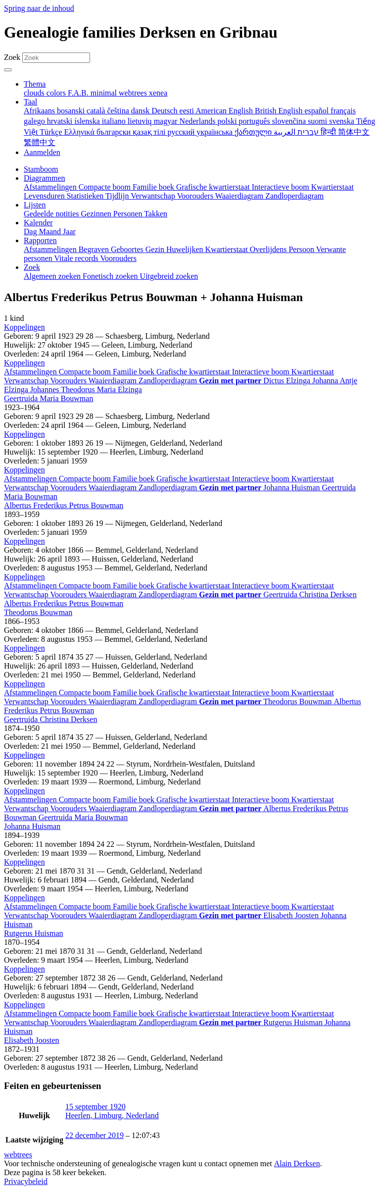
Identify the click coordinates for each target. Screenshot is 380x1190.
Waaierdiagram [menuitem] (240, 196)
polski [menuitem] (227, 121)
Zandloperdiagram (169, 380)
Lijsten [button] (35, 205)
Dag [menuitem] (31, 231)
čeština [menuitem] (119, 110)
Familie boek (134, 371)
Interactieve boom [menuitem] (281, 187)
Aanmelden (42, 152)
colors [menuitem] (57, 93)
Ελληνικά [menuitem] (80, 132)
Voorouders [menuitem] (196, 196)
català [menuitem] (97, 110)
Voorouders (69, 380)
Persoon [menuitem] (302, 249)
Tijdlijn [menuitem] (118, 196)
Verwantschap (27, 380)
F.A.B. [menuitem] (79, 93)
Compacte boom (86, 371)
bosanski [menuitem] (72, 110)
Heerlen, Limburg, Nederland (112, 1115)
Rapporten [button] (40, 240)
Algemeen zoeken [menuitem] (53, 276)
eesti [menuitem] (187, 110)
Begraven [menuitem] (95, 249)
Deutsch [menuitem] (165, 110)
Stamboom (41, 169)
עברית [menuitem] (307, 132)
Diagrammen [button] (44, 178)
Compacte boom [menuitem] (106, 187)
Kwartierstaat (312, 371)
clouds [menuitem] (35, 93)
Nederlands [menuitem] (199, 121)
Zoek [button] (32, 267)
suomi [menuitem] (318, 121)
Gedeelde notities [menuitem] (52, 213)
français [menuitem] (343, 110)
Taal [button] (30, 102)
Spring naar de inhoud (39, 8)
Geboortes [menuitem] (128, 249)
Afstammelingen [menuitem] (51, 187)
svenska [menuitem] (342, 121)
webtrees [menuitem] (134, 93)
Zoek (12, 57)
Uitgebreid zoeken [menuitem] (169, 276)
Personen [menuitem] (128, 213)
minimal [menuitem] (105, 93)
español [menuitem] (317, 110)
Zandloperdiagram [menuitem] (294, 196)
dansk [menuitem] (141, 110)
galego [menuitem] (35, 121)
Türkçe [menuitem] (52, 132)
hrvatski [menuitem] (61, 121)
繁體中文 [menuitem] (39, 142)
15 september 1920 (95, 1106)
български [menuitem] (114, 132)
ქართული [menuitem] (254, 132)
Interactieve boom (261, 371)
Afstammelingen (31, 371)
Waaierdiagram (114, 380)
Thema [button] (35, 84)
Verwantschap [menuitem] (154, 196)
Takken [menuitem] (155, 213)
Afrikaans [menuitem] (40, 110)
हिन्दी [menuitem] (329, 132)
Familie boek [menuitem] (154, 187)
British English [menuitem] (279, 110)
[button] (24, 327)
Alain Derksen (297, 1163)
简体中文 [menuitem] (354, 132)
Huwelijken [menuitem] (185, 249)
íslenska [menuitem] (88, 121)
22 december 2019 (94, 1135)
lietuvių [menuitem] (141, 121)
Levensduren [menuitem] (45, 196)
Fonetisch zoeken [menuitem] (111, 276)
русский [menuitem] (181, 132)
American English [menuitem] (225, 110)
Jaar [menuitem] (69, 231)
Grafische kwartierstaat (194, 371)
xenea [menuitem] (158, 93)
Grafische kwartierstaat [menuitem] (214, 187)
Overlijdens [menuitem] (269, 249)
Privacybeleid (26, 1181)
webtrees (18, 1154)
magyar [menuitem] (167, 121)
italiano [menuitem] (115, 121)
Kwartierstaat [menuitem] (332, 187)
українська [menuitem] (215, 132)
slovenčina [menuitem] (290, 121)
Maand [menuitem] (51, 231)
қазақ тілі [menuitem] (150, 132)
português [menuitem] (255, 121)
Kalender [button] (38, 222)
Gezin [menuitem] (155, 249)
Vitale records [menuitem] (77, 258)
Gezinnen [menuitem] (97, 213)
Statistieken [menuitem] (86, 196)
